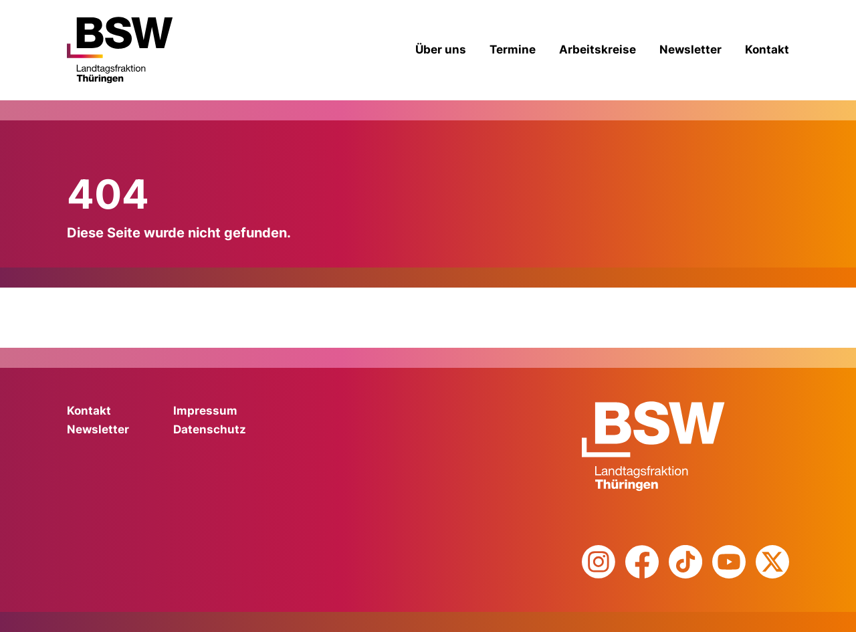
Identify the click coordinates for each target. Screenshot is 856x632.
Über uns (440, 49)
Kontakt (767, 49)
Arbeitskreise (597, 49)
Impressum (205, 410)
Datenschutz (209, 429)
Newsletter (690, 49)
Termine (513, 49)
